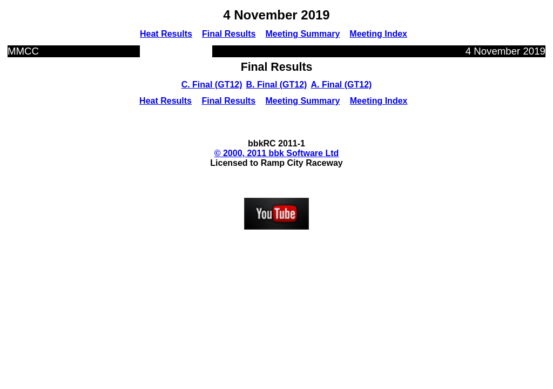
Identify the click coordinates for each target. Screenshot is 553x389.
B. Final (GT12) (276, 84)
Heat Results (166, 33)
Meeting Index (378, 33)
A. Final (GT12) (341, 84)
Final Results (229, 33)
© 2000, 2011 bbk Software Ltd (276, 153)
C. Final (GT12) (211, 84)
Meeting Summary (303, 33)
